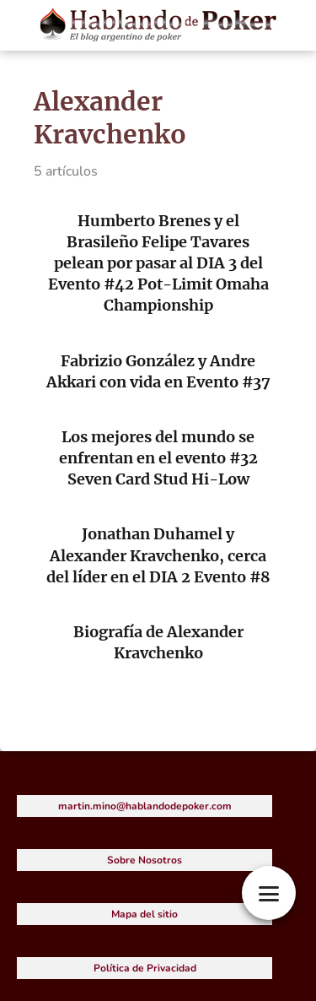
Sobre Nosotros (144, 860)
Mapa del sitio (144, 914)
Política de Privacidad (145, 968)
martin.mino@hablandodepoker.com (145, 806)
